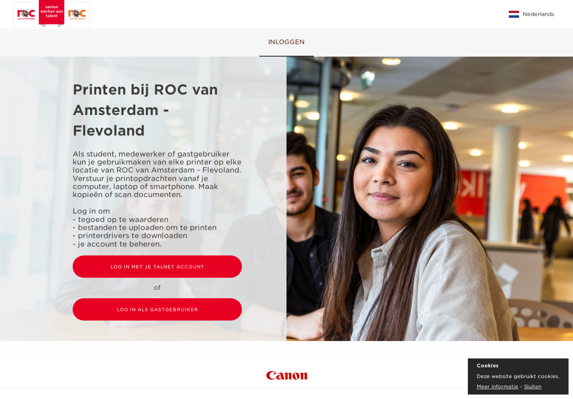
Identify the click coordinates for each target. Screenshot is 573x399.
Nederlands (531, 14)
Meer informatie (497, 386)
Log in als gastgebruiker (157, 309)
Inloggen (286, 41)
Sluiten (532, 386)
